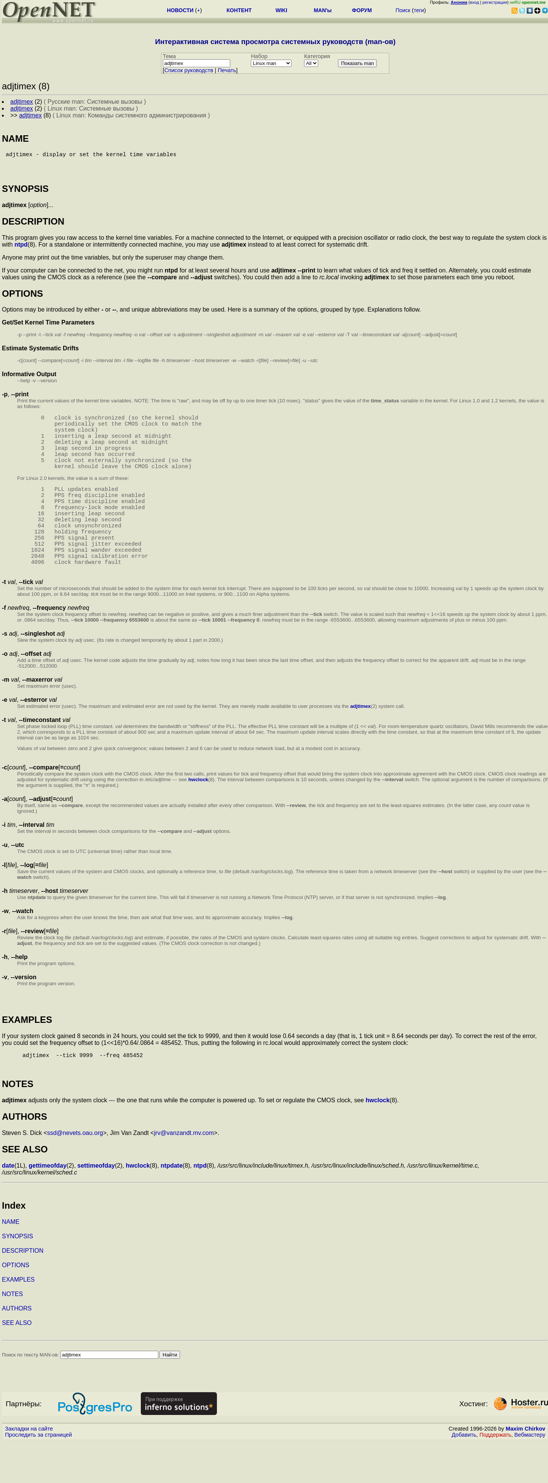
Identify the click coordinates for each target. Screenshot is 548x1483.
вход (474, 2)
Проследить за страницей (38, 1476)
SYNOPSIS (17, 1277)
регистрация (495, 2)
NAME (10, 1263)
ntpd (21, 250)
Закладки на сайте (29, 1470)
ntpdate (172, 1206)
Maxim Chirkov (525, 1470)
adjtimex (360, 746)
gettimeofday (48, 1206)
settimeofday (96, 1206)
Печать (227, 70)
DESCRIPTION (22, 1291)
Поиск (402, 10)
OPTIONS (15, 1306)
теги (419, 10)
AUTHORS (17, 1349)
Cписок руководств (188, 70)
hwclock (198, 819)
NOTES (12, 1335)
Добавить (464, 1476)
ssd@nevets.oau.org (75, 1174)
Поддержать (495, 1476)
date (8, 1206)
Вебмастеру (530, 1476)
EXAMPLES (18, 1320)
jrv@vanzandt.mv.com (184, 1174)
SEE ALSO (17, 1364)
